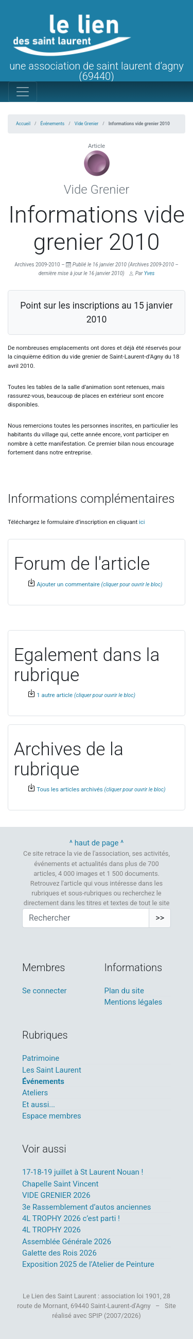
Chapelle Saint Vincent (60, 1184)
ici (142, 522)
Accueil (23, 123)
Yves (149, 273)
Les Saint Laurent (51, 1070)
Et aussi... (38, 1104)
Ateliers (35, 1092)
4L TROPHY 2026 (51, 1229)
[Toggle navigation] (22, 91)
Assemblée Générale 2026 (66, 1241)
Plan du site (124, 990)
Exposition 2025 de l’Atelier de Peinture (88, 1264)
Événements (53, 123)
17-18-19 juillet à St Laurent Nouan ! (82, 1172)
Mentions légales (133, 1002)
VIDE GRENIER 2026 (56, 1195)
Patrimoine (40, 1058)
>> (159, 918)
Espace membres (51, 1116)
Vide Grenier (86, 123)
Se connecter (44, 990)
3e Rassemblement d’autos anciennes (86, 1207)
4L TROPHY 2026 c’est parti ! (71, 1218)
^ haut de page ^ (96, 843)
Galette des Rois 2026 (59, 1253)
